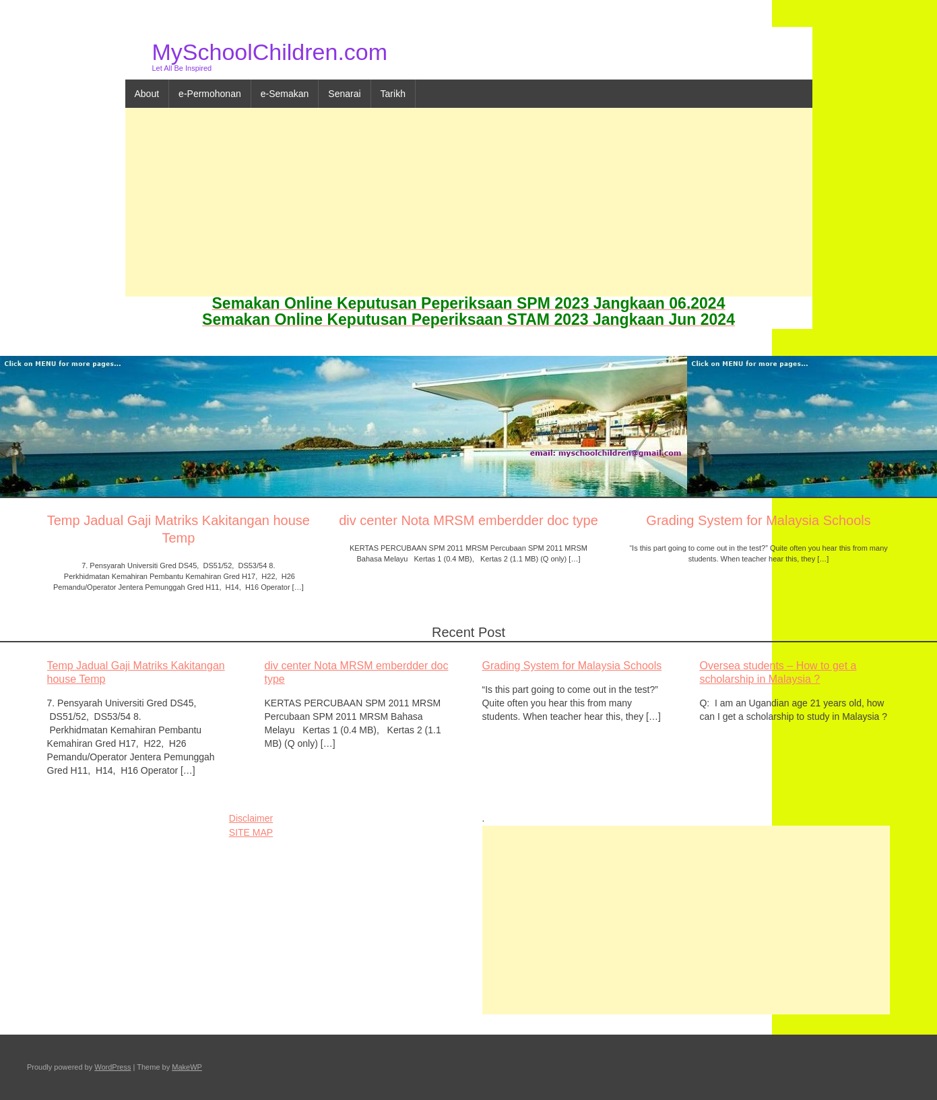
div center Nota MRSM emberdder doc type (468, 520)
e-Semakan (285, 93)
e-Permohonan (210, 93)
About (147, 93)
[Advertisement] (468, 202)
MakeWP (187, 1067)
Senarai (344, 93)
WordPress (112, 1067)
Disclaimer (251, 818)
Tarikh (393, 93)
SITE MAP (251, 832)
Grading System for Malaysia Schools (758, 520)
